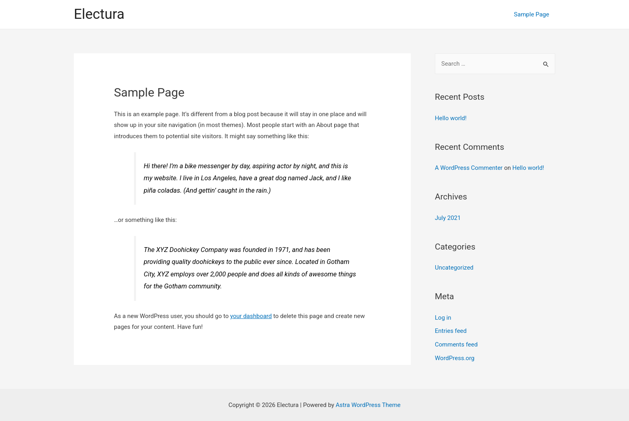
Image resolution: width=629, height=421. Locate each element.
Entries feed (451, 330)
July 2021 (448, 218)
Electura (99, 14)
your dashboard (251, 316)
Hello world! (451, 118)
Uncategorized (454, 267)
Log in (443, 317)
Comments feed (456, 344)
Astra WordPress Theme (368, 405)
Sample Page (531, 14)
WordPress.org (455, 358)
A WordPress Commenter (469, 167)
